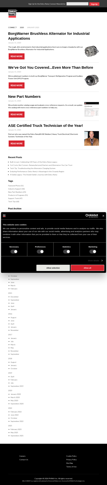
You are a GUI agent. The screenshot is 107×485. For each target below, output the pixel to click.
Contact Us (23, 460)
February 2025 (16, 429)
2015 (10, 293)
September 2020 (17, 404)
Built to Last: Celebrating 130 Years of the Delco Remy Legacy (33, 162)
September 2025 (17, 436)
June (12, 282)
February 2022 (16, 412)
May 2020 (14, 400)
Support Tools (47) (15, 198)
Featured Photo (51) (16, 186)
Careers (22, 456)
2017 (10, 335)
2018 (10, 358)
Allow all (87, 268)
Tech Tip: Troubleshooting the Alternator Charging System (32, 168)
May (12, 348)
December (15, 297)
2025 (10, 426)
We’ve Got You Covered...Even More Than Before (50, 67)
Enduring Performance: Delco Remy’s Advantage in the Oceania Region (37, 171)
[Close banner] (103, 216)
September (15, 279)
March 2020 (15, 397)
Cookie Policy (71, 456)
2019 (10, 373)
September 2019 (17, 386)
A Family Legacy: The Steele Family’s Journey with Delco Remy (33, 175)
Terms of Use (71, 467)
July (12, 341)
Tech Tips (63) (13, 201)
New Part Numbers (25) (17, 192)
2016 (10, 314)
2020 (22, 27)
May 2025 (14, 432)
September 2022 (17, 421)
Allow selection (53, 268)
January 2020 (16, 394)
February (14, 289)
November (15, 330)
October (14, 276)
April (12, 306)
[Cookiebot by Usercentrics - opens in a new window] (87, 216)
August (13, 317)
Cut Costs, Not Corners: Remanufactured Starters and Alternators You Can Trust (41, 165)
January (13, 309)
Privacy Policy (71, 460)
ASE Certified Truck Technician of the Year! (45, 126)
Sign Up (94, 4)
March (13, 285)
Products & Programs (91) (18, 195)
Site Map (69, 463)
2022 (10, 408)
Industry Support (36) (16, 189)
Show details (93, 260)
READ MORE (17, 56)
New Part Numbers (24, 96)
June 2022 (15, 415)
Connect (12, 27)
